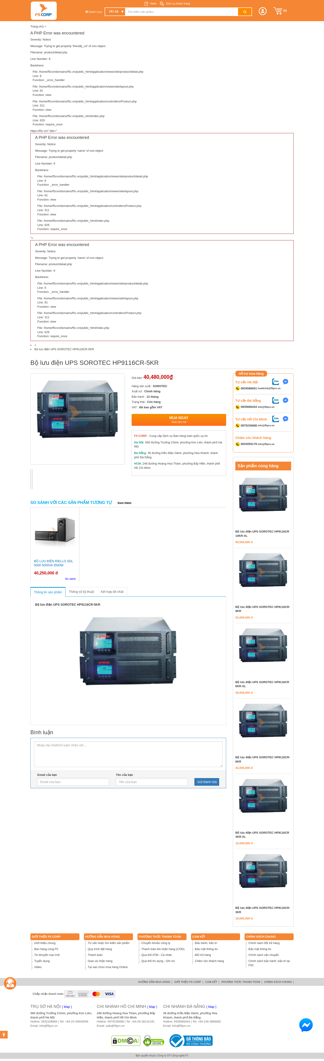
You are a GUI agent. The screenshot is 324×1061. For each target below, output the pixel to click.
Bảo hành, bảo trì (206, 943)
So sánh (70, 578)
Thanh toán (95, 955)
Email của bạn (47, 775)
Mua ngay (179, 420)
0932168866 (49, 1021)
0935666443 (182, 1021)
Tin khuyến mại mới (47, 955)
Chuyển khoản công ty (155, 943)
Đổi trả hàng (203, 955)
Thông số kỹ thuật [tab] (81, 592)
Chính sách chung (261, 936)
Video (153, 3)
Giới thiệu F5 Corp (46, 936)
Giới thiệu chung (45, 943)
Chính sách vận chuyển (263, 955)
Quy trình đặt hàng (100, 949)
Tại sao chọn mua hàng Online (108, 967)
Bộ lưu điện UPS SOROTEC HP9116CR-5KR (64, 349)
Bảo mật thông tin (206, 949)
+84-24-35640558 (76, 1021)
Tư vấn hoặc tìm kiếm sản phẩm (109, 943)
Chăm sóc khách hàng (209, 961)
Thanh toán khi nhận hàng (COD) (162, 949)
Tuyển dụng (42, 961)
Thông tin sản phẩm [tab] (48, 592)
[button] (262, 11)
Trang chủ (37, 26)
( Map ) (67, 1007)
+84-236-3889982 (209, 1021)
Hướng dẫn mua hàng (102, 936)
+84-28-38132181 (143, 1021)
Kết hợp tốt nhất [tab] (112, 592)
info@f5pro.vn (266, 407)
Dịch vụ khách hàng (177, 3)
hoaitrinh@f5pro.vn (269, 388)
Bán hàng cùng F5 (46, 949)
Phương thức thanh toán (160, 936)
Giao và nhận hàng (100, 961)
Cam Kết (198, 936)
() (280, 10)
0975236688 (116, 1021)
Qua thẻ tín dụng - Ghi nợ (158, 961)
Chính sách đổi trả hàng (264, 943)
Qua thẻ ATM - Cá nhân (156, 955)
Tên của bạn (124, 775)
